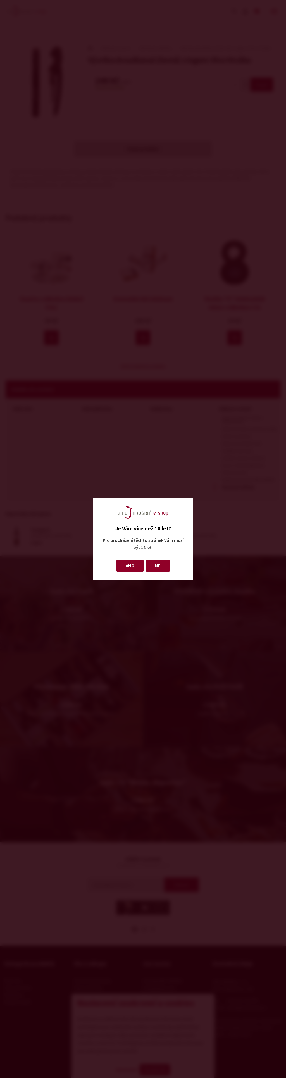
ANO (130, 565)
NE (158, 565)
